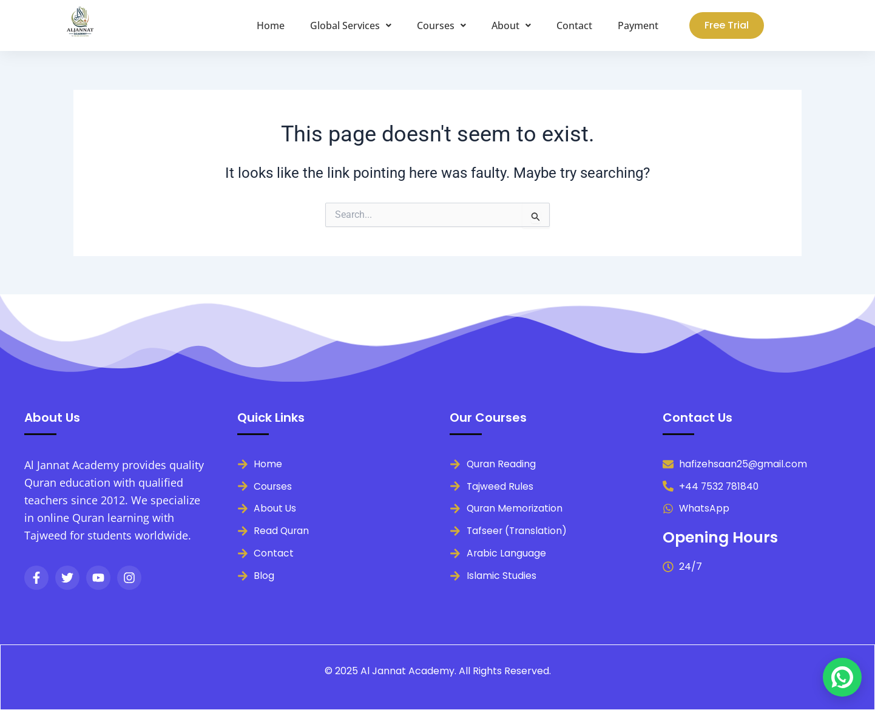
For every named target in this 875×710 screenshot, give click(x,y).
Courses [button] (441, 25)
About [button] (511, 25)
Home (271, 25)
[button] (350, 25)
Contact (574, 25)
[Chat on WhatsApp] (842, 677)
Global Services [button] (350, 25)
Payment (638, 25)
